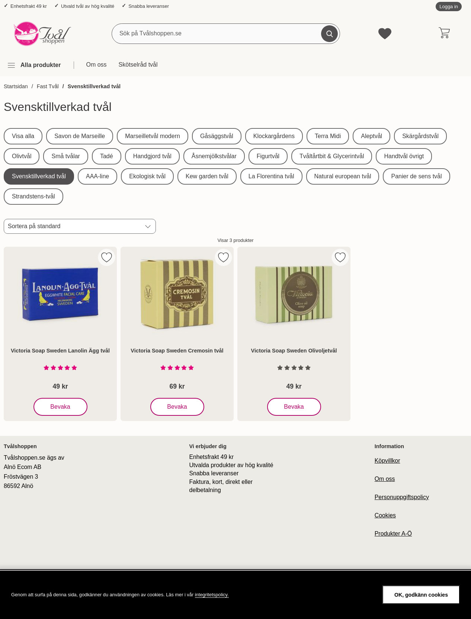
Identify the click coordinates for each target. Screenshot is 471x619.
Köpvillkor (387, 460)
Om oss (96, 64)
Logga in (448, 6)
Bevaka (60, 407)
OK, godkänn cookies (421, 595)
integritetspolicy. (212, 594)
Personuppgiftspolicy (402, 497)
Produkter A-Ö (393, 533)
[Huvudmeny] (34, 65)
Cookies (385, 515)
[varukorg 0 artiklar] (444, 33)
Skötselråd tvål (138, 64)
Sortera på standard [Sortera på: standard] (34, 226)
